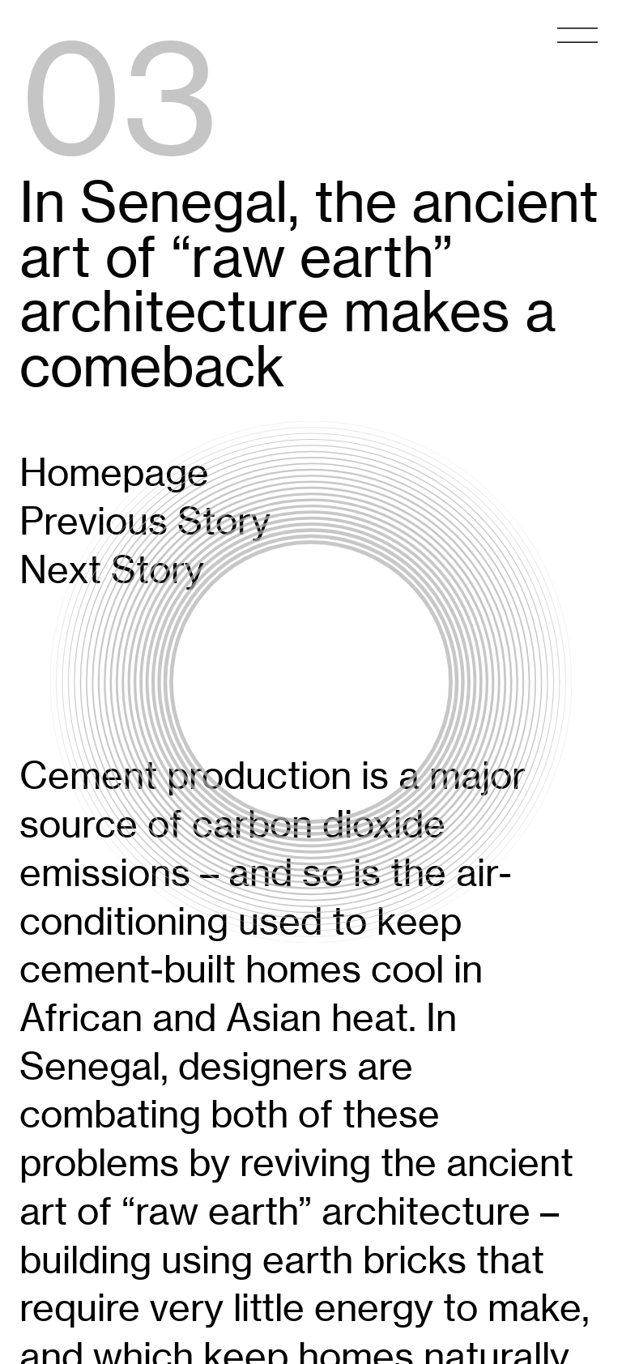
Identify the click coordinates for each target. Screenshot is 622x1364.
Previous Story (145, 520)
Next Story (111, 569)
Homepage (114, 472)
